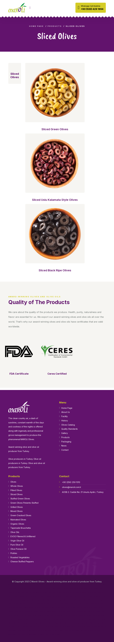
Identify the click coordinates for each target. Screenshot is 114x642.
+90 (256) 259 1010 (71, 482)
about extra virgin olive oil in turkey (23, 584)
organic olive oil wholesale (49, 634)
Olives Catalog (68, 425)
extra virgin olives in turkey (47, 604)
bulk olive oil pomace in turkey (34, 592)
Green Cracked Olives (20, 515)
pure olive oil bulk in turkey (55, 619)
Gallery (64, 433)
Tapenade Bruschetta (20, 528)
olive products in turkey (81, 615)
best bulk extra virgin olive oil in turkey (84, 584)
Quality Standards (69, 429)
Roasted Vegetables (20, 557)
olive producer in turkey (60, 615)
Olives (13, 482)
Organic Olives (17, 524)
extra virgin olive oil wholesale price (60, 627)
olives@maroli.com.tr (71, 487)
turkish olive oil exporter (33, 627)
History (64, 420)
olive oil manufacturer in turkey (52, 611)
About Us (65, 412)
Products (55, 26)
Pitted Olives (16, 490)
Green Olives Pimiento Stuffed (24, 503)
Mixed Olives (16, 511)
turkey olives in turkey (77, 619)
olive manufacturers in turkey (31, 607)
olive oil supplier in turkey (38, 615)
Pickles (13, 553)
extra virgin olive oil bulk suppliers (91, 627)
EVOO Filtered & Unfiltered (22, 536)
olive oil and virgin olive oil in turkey (60, 607)
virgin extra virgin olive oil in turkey (38, 623)
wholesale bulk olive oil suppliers (22, 630)
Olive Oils (14, 532)
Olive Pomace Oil (18, 549)
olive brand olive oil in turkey (72, 604)
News (64, 445)
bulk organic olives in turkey (53, 596)
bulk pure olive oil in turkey (77, 596)
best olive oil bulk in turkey (39, 588)
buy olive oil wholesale (27, 634)
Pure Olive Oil (16, 545)
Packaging (66, 441)
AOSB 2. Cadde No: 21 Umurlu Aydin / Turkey (83, 492)
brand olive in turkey (60, 588)
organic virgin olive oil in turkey (29, 619)
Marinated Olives (18, 519)
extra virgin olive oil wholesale (50, 630)
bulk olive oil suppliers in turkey (61, 592)
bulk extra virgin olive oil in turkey (83, 588)
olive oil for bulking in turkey (26, 611)
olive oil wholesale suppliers (76, 630)
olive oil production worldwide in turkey (83, 611)
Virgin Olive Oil (17, 540)
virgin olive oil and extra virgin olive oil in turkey (74, 623)
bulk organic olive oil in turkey (27, 596)
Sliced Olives (16, 494)
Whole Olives (16, 486)
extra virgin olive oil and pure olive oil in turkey (73, 600)
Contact (65, 450)
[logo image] (17, 8)
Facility (64, 416)
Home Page (36, 26)
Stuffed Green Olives (20, 498)
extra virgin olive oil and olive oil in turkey (34, 600)
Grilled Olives (16, 507)
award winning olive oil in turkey (53, 584)
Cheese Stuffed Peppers (22, 561)
